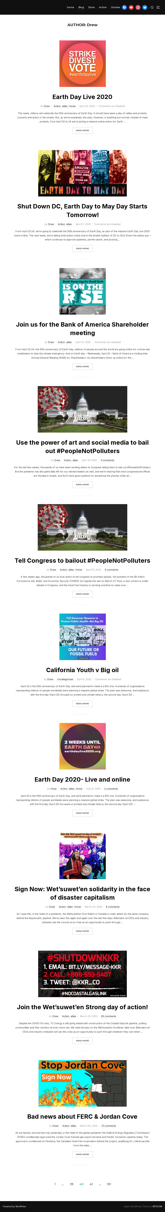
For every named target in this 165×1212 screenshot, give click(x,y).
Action (103, 7)
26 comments (108, 1016)
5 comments (111, 569)
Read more (84, 130)
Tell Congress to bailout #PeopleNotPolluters (82, 560)
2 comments (111, 788)
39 (71, 1184)
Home (72, 106)
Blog (81, 7)
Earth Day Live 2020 (82, 96)
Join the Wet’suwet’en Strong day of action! (82, 1007)
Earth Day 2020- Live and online (82, 779)
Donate (115, 7)
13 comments (108, 1125)
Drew (47, 106)
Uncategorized (65, 679)
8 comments (113, 906)
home (70, 7)
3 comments (107, 460)
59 (109, 1184)
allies (64, 106)
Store (91, 7)
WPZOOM (157, 1206)
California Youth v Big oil (82, 670)
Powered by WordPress (14, 1206)
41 (91, 1184)
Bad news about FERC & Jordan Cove (82, 1116)
